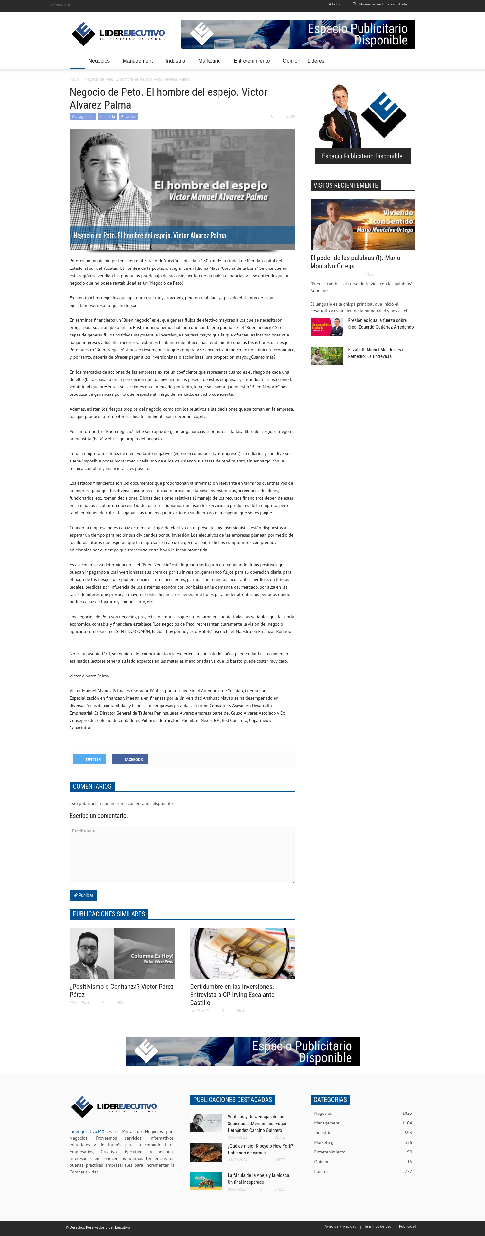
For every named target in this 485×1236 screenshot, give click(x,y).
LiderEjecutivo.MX (87, 1131)
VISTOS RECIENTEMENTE (346, 185)
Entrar (335, 4)
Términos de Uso (377, 1226)
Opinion (291, 60)
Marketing (210, 63)
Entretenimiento (252, 63)
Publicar (85, 895)
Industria (176, 63)
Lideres (317, 63)
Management (138, 63)
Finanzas (128, 116)
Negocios (100, 63)
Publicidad (407, 1226)
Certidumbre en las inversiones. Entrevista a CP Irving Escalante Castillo (232, 995)
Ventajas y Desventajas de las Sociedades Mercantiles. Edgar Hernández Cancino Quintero (257, 1123)
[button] (409, 60)
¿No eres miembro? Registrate (380, 4)
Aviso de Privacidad (341, 1226)
